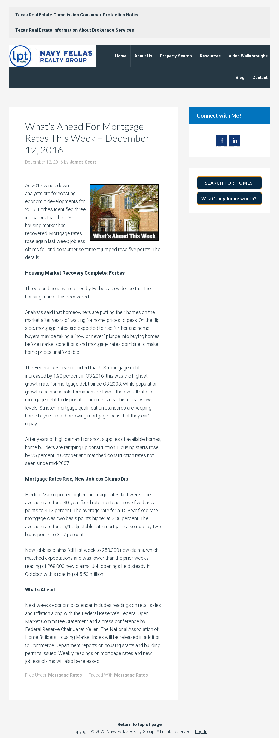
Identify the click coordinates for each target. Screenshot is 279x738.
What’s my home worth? (229, 198)
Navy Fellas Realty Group (52, 56)
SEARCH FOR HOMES (229, 182)
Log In (201, 731)
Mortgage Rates (65, 675)
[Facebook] (221, 140)
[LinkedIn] (234, 140)
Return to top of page (139, 724)
